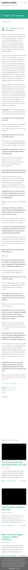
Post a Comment (11, 481)
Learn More (12, 568)
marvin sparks (6, 390)
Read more (23, 481)
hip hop (8, 387)
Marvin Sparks (9, 2)
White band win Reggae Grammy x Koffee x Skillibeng (12, 536)
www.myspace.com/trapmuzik (9, 383)
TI (13, 390)
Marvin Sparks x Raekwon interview (13, 508)
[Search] (22, 3)
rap (12, 390)
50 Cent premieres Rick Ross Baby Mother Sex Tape (14, 463)
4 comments (10, 525)
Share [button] (3, 392)
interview (13, 387)
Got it (18, 568)
